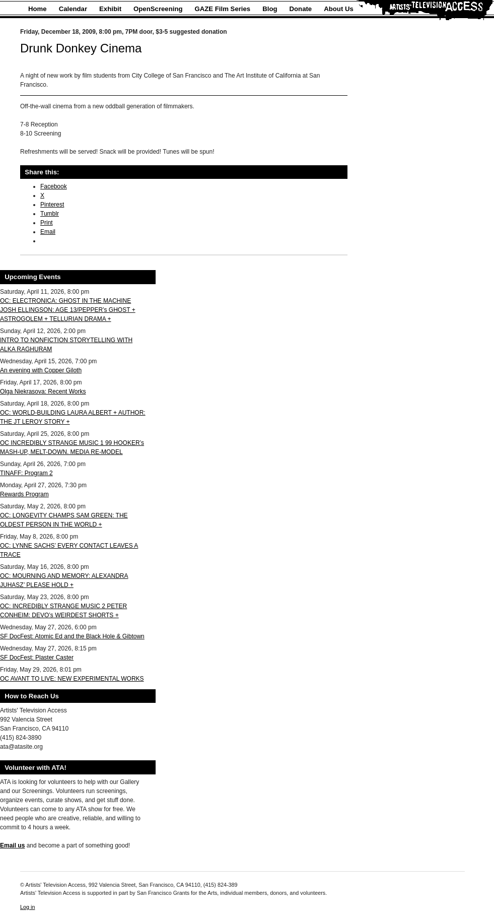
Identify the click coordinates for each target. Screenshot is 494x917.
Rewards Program (24, 494)
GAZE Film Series (223, 9)
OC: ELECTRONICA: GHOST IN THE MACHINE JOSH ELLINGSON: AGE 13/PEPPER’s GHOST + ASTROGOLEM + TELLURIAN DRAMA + (67, 309)
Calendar (73, 9)
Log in (27, 907)
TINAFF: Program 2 (26, 473)
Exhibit (110, 9)
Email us (12, 845)
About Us (339, 9)
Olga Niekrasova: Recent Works (43, 391)
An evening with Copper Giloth (41, 370)
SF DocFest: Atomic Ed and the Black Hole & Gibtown (72, 636)
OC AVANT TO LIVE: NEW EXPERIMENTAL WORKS (72, 678)
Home (37, 9)
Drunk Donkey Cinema (81, 48)
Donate (301, 9)
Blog (269, 9)
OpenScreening (157, 9)
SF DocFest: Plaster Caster (37, 657)
